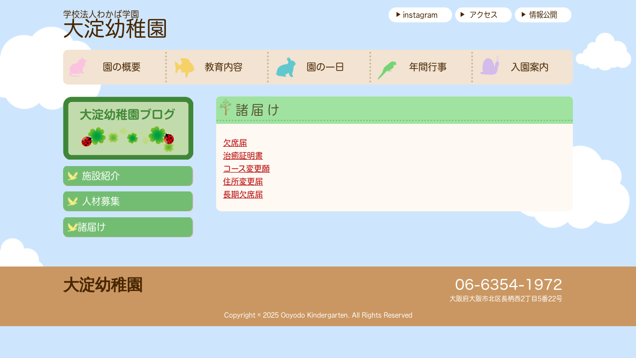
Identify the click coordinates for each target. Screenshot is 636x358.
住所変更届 (243, 181)
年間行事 (428, 67)
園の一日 (325, 67)
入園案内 (530, 67)
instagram (420, 14)
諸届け (92, 227)
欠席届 (235, 143)
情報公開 (543, 14)
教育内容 (223, 67)
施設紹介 (101, 175)
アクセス (483, 14)
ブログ (128, 126)
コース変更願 (246, 169)
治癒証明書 (243, 156)
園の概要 (122, 67)
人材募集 (101, 201)
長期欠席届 (243, 194)
